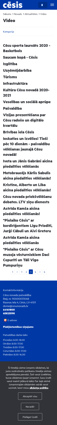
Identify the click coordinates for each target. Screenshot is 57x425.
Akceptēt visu (30, 396)
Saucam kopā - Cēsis (20, 57)
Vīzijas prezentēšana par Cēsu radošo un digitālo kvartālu (24, 120)
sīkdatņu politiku (39, 387)
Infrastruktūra (15, 83)
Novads (18, 13)
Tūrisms (10, 76)
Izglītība (10, 63)
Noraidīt (30, 406)
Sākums (7, 13)
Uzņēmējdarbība (17, 70)
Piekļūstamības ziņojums (18, 327)
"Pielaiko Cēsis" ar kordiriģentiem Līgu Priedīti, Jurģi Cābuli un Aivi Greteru (27, 225)
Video (43, 13)
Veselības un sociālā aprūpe (27, 101)
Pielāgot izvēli (30, 416)
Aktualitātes (31, 13)
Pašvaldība (12, 108)
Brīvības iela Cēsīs (18, 131)
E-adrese (12, 320)
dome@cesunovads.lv (15, 306)
